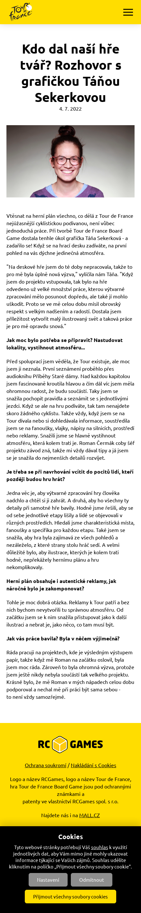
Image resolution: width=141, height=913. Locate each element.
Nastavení (48, 880)
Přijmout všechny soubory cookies (70, 896)
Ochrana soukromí (45, 765)
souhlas (99, 847)
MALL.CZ (89, 815)
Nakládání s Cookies (93, 765)
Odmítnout (91, 880)
